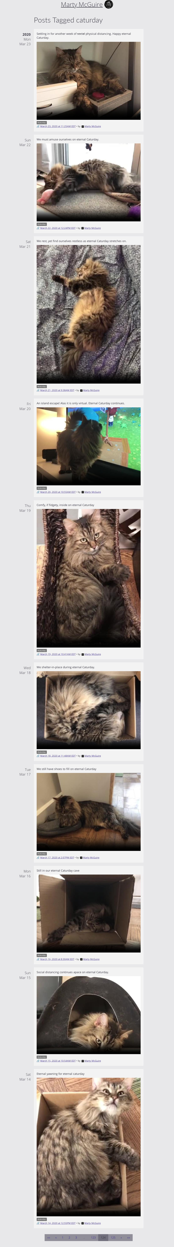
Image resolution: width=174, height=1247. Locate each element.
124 (103, 1237)
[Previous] (56, 1237)
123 (93, 1237)
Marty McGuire (91, 126)
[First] (49, 1237)
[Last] (129, 1237)
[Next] (121, 1237)
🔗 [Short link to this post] (38, 126)
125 (113, 1237)
